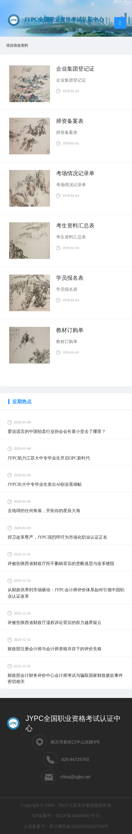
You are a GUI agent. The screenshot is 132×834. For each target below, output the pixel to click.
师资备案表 (70, 121)
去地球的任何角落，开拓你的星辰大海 (44, 510)
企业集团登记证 (75, 69)
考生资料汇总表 (75, 226)
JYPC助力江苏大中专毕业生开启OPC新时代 (49, 458)
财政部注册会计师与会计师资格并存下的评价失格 (55, 649)
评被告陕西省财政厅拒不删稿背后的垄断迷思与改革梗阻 (61, 563)
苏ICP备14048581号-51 (78, 815)
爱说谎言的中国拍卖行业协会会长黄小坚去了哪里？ (57, 431)
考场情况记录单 (75, 173)
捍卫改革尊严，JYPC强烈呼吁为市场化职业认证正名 (57, 537)
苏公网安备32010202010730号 (78, 826)
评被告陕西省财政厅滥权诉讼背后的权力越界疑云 (55, 622)
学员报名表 (70, 278)
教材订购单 (70, 330)
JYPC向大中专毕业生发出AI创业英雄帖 (45, 484)
